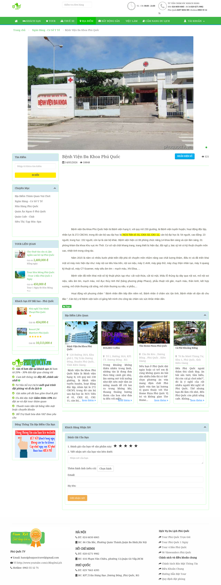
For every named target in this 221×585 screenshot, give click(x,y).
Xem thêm (89, 400)
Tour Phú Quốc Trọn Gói (176, 537)
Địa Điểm (86, 21)
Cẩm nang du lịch (156, 21)
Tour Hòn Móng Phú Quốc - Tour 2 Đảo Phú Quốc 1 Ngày (40, 276)
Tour (50, 21)
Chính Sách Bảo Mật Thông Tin (180, 563)
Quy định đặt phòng (173, 579)
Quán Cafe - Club (24, 216)
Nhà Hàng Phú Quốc (26, 206)
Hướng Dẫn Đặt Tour (174, 574)
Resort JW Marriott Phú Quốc (39, 331)
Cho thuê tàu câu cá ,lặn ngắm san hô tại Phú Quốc (40, 253)
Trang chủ (19, 30)
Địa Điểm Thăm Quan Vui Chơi (32, 196)
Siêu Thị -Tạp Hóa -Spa (28, 221)
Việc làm (131, 21)
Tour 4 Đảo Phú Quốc (174, 547)
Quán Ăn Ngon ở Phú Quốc (30, 211)
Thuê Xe (68, 21)
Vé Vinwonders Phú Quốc (176, 552)
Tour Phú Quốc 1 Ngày (175, 542)
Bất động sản (109, 21)
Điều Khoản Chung (173, 568)
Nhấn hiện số (184, 156)
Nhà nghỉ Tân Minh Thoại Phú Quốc (39, 310)
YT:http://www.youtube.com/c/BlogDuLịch (37, 562)
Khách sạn (32, 21)
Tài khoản (194, 21)
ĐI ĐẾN (35, 175)
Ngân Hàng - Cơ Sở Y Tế (46, 30)
